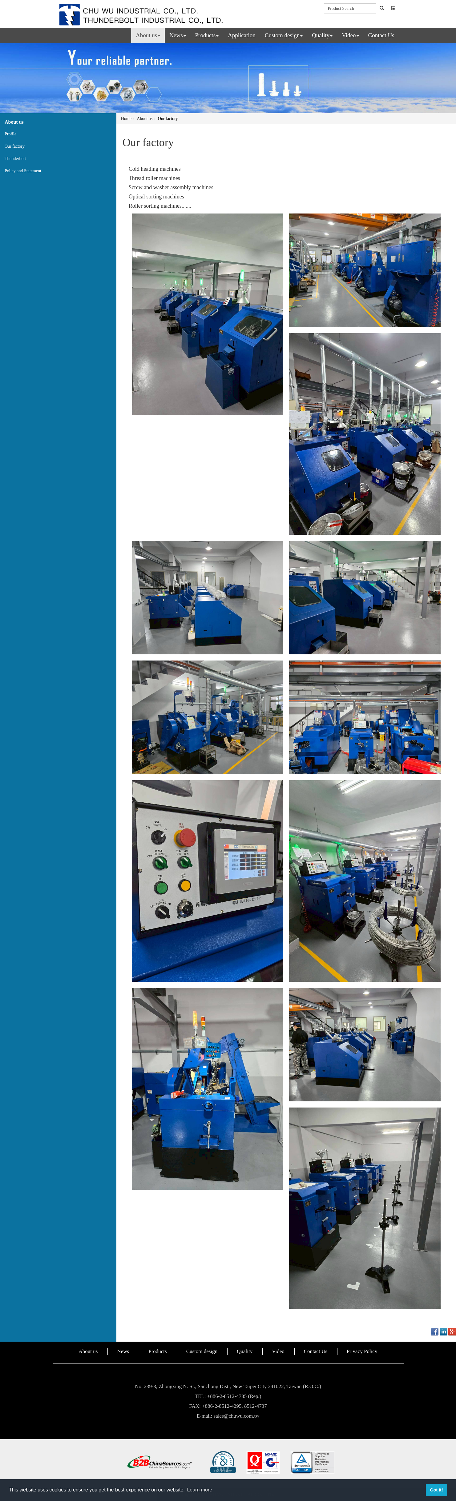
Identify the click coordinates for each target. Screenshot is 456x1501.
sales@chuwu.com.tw (237, 1416)
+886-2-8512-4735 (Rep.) (234, 1396)
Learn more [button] (199, 1489)
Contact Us (381, 35)
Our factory (15, 146)
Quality (322, 35)
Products (207, 35)
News (177, 35)
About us (148, 35)
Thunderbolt (15, 158)
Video (350, 35)
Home (126, 118)
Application (242, 35)
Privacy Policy (362, 1351)
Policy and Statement (23, 171)
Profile (10, 134)
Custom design (284, 35)
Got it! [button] (436, 1489)
